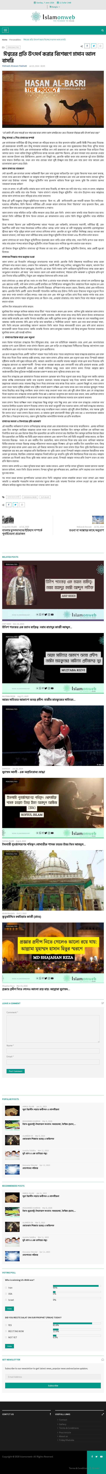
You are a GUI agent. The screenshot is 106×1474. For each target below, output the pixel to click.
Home (4, 39)
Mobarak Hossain (84, 526)
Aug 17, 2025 (22, 696)
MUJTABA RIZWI (8, 696)
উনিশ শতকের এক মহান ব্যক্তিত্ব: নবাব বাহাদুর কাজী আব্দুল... (37, 627)
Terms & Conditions (69, 1427)
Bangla (55, 7)
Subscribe (53, 1385)
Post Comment (15, 1071)
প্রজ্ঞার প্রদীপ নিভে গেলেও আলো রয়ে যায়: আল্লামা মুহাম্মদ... (36, 989)
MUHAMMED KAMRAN (31, 1121)
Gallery (62, 1424)
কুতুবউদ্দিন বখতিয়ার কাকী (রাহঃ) (21, 917)
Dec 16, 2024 (18, 624)
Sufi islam (45, 497)
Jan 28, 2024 (17, 768)
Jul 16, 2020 (24, 526)
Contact (63, 1419)
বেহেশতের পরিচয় (30, 1168)
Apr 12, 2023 (44, 1165)
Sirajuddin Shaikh (9, 526)
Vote (9, 1308)
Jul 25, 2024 (99, 526)
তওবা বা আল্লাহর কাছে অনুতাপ (86, 530)
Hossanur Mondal (30, 1165)
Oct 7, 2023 (21, 913)
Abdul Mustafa (8, 913)
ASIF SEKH (6, 624)
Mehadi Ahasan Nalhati (14, 66)
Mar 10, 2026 (22, 986)
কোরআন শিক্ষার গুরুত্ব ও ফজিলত (38, 1139)
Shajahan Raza (8, 986)
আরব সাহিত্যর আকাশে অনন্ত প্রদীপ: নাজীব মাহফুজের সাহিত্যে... (39, 700)
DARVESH (6, 768)
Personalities (15, 39)
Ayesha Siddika (29, 1150)
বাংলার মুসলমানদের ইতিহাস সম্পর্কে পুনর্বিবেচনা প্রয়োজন (22, 532)
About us (63, 1436)
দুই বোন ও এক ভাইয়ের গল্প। (35, 1153)
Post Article (65, 1432)
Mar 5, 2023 (40, 1135)
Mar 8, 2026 (47, 1121)
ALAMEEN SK (28, 1135)
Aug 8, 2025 (21, 841)
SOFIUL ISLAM (8, 841)
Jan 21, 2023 (41, 1106)
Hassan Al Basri (30, 497)
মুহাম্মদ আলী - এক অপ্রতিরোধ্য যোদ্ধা (23, 772)
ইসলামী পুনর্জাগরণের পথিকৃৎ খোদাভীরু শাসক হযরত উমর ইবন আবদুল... (44, 844)
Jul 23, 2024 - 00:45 (37, 66)
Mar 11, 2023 (43, 1150)
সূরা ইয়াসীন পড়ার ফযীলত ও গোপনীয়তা (41, 1109)
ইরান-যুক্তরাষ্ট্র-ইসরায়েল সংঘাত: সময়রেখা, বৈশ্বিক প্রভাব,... (49, 1124)
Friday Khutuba (66, 1440)
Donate (95, 1468)
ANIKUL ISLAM (28, 1106)
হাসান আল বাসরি (13, 497)
